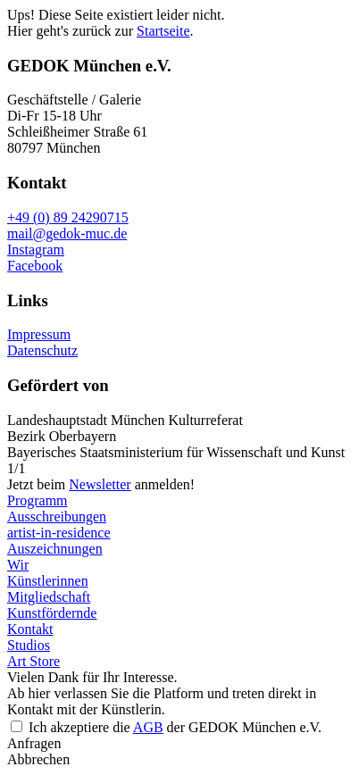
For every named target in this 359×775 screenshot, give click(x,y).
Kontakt (30, 629)
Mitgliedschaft (48, 596)
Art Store (33, 661)
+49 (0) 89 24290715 (68, 217)
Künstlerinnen (47, 580)
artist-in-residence (59, 532)
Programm (37, 500)
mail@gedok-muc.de (67, 233)
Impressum (39, 334)
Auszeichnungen (55, 548)
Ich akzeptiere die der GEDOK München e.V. (175, 727)
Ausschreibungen (56, 516)
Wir (18, 564)
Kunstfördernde (51, 613)
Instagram (35, 249)
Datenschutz (42, 350)
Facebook (35, 265)
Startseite (163, 30)
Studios (28, 645)
